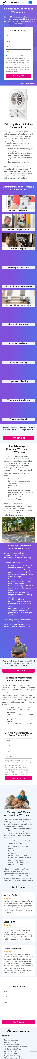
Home (21, 84)
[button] (30, 2)
